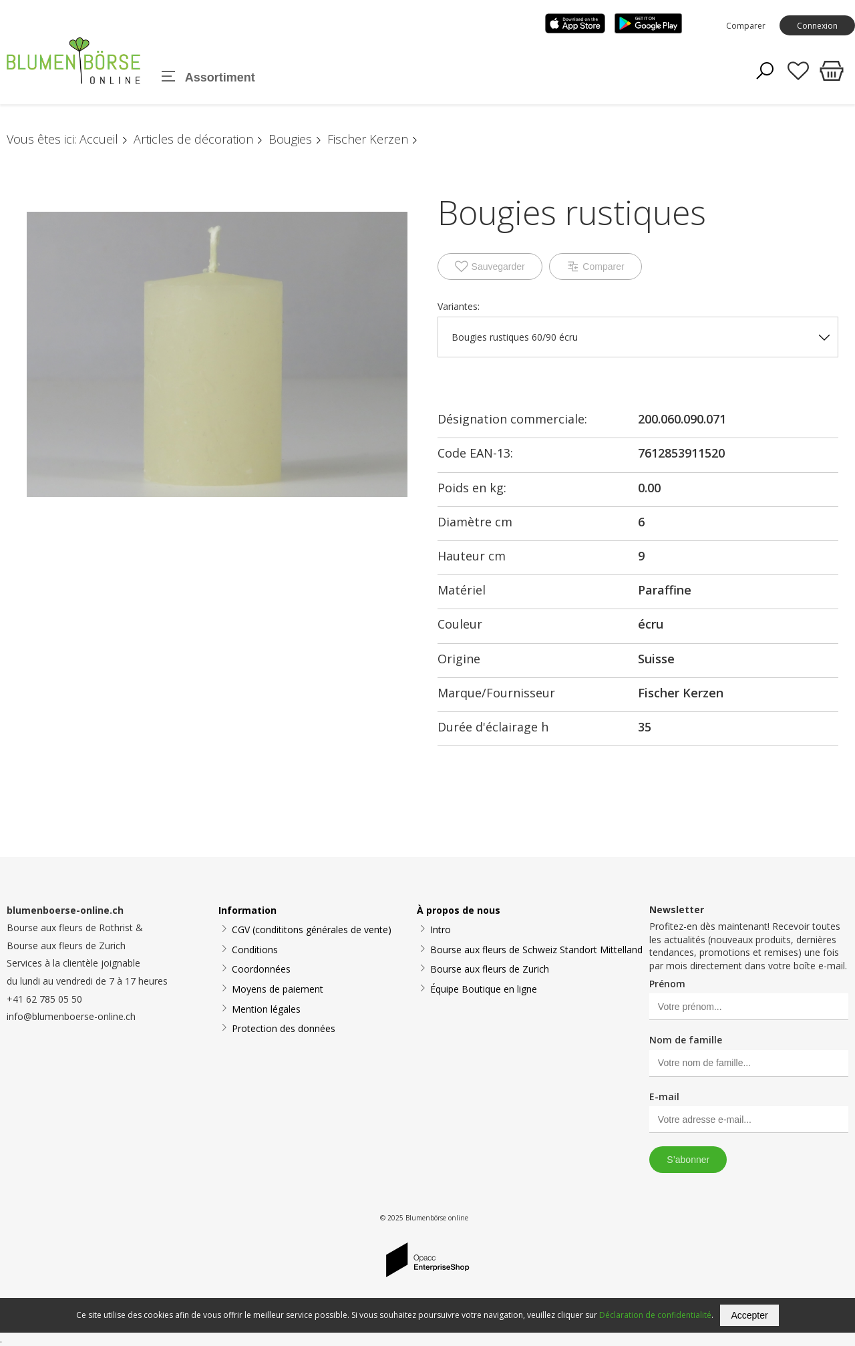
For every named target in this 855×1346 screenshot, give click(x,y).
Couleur (460, 624)
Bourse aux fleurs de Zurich (489, 969)
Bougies (290, 139)
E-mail (664, 1096)
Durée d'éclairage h (493, 727)
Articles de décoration (193, 139)
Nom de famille (685, 1039)
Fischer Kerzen (367, 139)
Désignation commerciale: (512, 419)
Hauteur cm (472, 556)
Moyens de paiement (277, 989)
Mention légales (266, 1009)
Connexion (817, 25)
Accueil (98, 139)
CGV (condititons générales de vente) (311, 929)
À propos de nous (458, 910)
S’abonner (688, 1159)
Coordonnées (261, 969)
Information (247, 910)
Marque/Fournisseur (496, 693)
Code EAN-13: (475, 453)
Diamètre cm (475, 522)
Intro (440, 929)
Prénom (667, 983)
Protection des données (283, 1028)
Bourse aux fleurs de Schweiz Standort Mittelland (536, 949)
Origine (459, 659)
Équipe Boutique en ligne (483, 989)
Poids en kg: (472, 488)
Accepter (749, 1315)
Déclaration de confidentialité (655, 1315)
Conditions (255, 949)
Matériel (462, 590)
